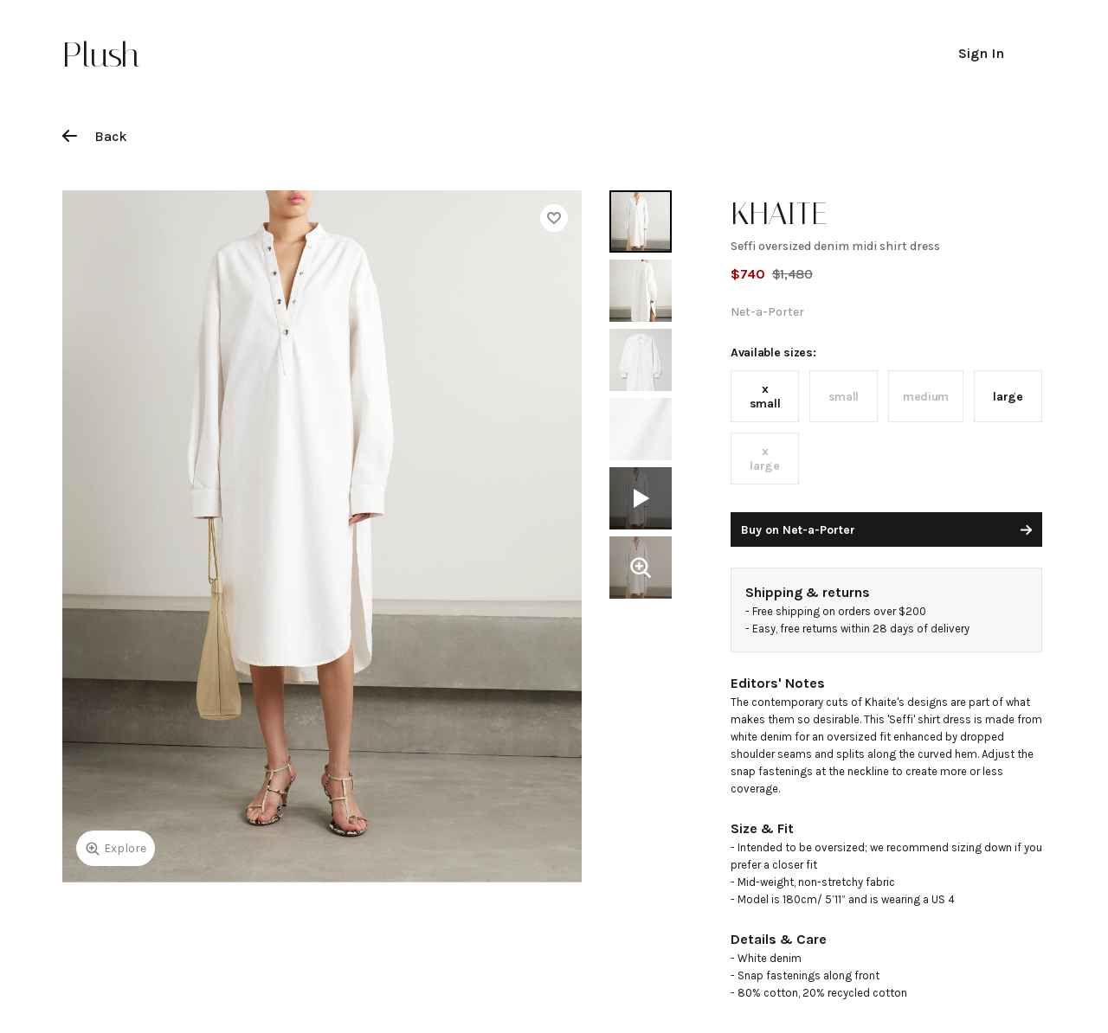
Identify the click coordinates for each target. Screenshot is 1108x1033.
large (1008, 396)
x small (765, 396)
